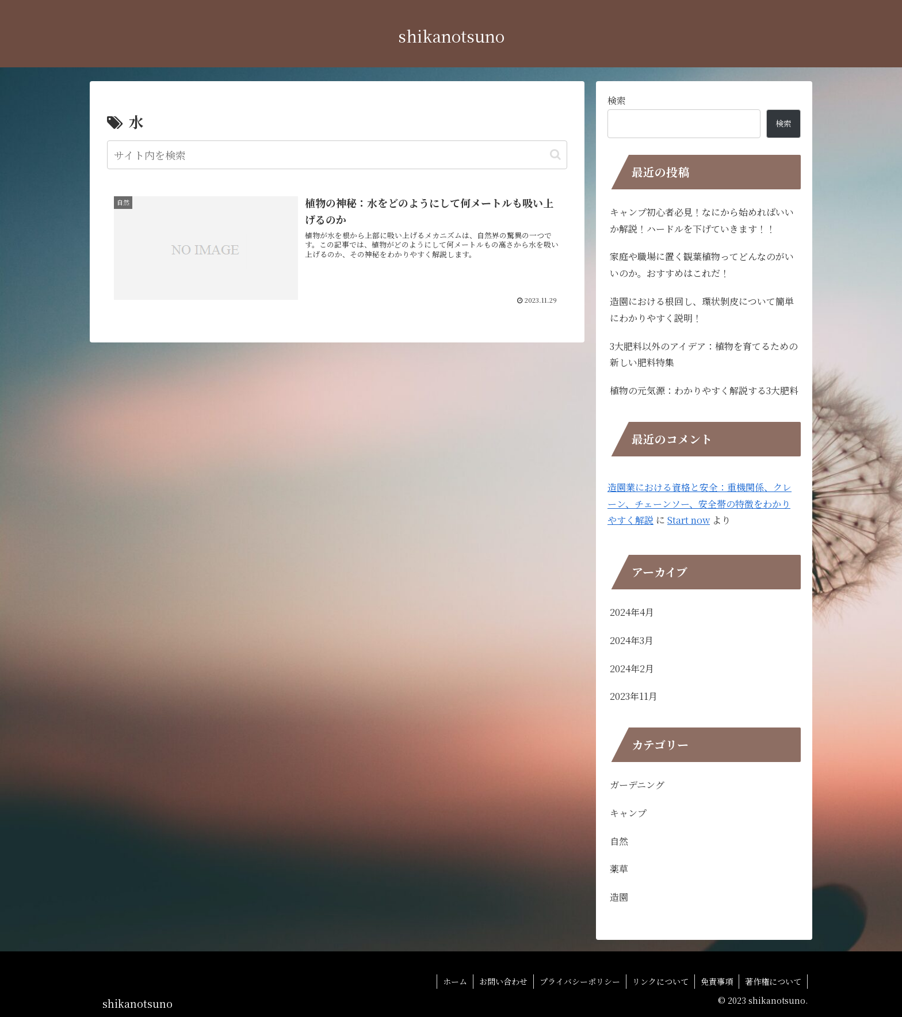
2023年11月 (634, 696)
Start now (688, 520)
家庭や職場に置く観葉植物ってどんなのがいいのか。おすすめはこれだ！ (702, 265)
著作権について (773, 981)
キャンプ (628, 813)
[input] (337, 154)
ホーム (455, 981)
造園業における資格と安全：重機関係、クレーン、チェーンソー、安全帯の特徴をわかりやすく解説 (699, 504)
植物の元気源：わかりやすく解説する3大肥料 (704, 390)
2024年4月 (632, 612)
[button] (555, 154)
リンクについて (660, 981)
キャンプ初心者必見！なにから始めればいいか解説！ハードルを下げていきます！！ (702, 220)
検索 (616, 100)
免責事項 (717, 981)
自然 (619, 841)
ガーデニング (637, 784)
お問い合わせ (503, 981)
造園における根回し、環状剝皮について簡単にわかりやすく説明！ (702, 310)
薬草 (619, 868)
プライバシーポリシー (580, 981)
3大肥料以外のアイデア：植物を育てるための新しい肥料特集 (704, 355)
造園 (619, 897)
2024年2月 (632, 668)
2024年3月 (631, 640)
